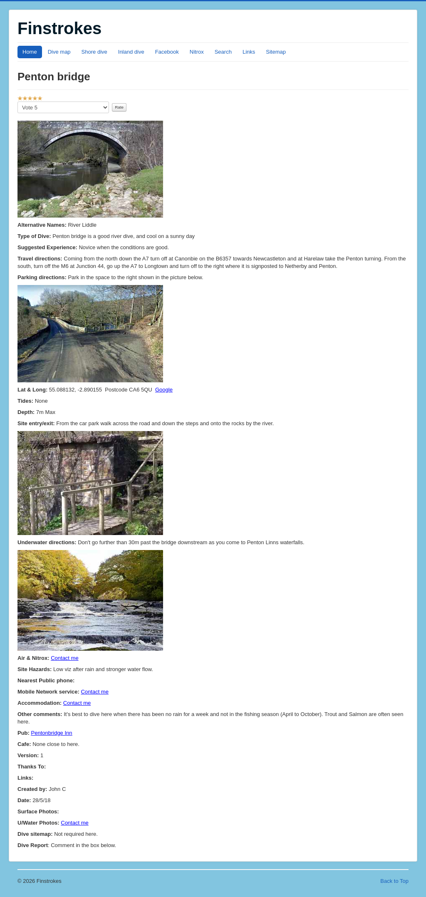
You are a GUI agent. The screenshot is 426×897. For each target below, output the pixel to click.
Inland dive (131, 52)
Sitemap (276, 52)
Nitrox (197, 52)
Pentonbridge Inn (51, 733)
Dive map (59, 52)
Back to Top (394, 881)
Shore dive (94, 52)
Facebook (167, 52)
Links (249, 52)
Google (164, 390)
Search (223, 52)
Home (29, 52)
